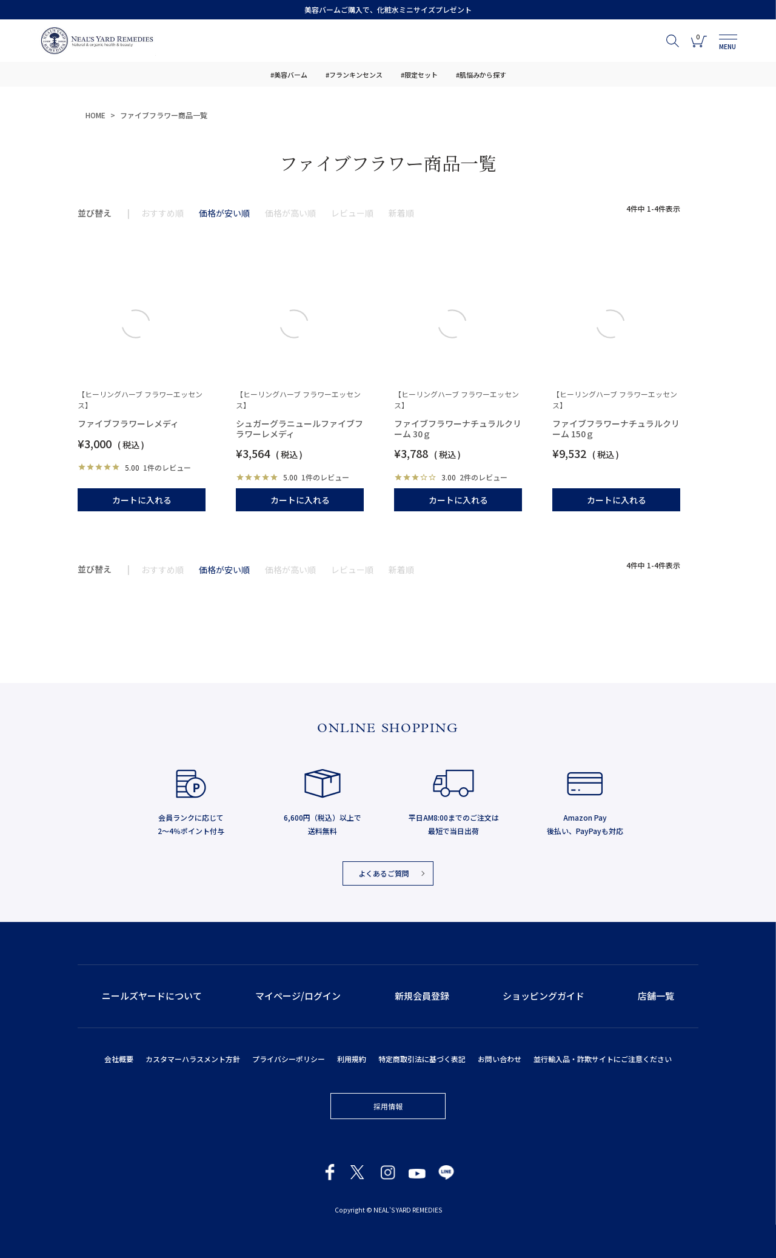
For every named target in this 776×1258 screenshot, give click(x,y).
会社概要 (118, 1059)
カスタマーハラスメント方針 (193, 1059)
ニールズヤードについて (152, 995)
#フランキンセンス (354, 74)
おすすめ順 (162, 213)
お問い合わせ (499, 1059)
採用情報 (388, 1106)
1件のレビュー (167, 467)
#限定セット (419, 74)
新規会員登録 (422, 995)
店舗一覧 (656, 995)
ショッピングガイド (543, 995)
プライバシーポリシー (288, 1059)
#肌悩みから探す (481, 74)
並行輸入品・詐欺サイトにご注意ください (603, 1059)
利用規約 (351, 1059)
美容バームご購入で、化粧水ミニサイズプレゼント (388, 9)
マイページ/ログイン (298, 995)
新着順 (401, 213)
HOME (95, 115)
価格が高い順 (290, 213)
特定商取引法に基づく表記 (422, 1059)
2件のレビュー (483, 477)
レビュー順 (352, 213)
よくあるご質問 (383, 873)
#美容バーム (288, 74)
